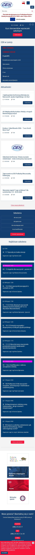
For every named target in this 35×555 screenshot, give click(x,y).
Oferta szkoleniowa (8, 68)
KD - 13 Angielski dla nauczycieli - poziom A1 (17, 269)
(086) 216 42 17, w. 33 (17, 534)
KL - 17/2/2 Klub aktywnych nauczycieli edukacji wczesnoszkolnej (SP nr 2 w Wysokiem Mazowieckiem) (15, 307)
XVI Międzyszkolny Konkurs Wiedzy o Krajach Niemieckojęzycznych (17, 112)
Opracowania (6, 64)
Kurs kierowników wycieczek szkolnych (17, 29)
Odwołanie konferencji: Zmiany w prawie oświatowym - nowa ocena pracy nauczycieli (17, 158)
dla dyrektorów (17, 221)
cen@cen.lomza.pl (18, 541)
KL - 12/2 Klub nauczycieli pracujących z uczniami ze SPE (16, 287)
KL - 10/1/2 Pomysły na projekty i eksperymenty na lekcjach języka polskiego (17, 326)
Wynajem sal (6, 76)
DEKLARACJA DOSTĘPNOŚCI (10, 80)
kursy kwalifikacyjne (17, 229)
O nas (4, 72)
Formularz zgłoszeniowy (17, 234)
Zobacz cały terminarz (17, 442)
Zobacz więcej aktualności (17, 205)
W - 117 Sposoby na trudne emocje (14, 252)
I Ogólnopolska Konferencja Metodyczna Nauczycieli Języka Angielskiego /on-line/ (16, 96)
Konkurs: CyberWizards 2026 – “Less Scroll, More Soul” (17, 129)
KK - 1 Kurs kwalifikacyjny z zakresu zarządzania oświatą (14, 366)
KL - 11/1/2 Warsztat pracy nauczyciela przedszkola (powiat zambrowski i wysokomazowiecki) (15, 346)
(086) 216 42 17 (18, 527)
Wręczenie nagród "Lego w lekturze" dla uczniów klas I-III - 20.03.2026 (15, 191)
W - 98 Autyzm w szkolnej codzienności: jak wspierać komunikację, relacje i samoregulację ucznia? (17, 427)
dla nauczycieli (17, 217)
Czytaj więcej (18, 34)
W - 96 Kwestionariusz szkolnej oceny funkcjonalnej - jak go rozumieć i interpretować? (15, 406)
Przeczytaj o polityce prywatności (8, 550)
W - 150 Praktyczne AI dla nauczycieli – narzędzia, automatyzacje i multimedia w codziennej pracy (16, 385)
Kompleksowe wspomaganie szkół (12, 60)
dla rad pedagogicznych (17, 225)
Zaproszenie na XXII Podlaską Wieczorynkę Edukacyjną (17, 174)
